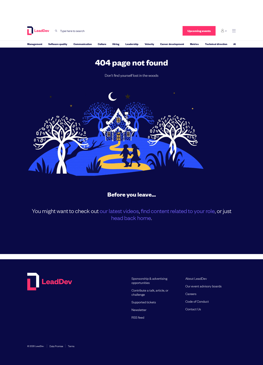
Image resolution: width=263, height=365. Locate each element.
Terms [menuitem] (71, 346)
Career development (172, 44)
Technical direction (216, 44)
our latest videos (119, 210)
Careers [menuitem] (190, 294)
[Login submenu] (224, 31)
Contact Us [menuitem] (193, 309)
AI (234, 44)
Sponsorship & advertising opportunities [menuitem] (149, 280)
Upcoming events (199, 31)
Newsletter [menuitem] (139, 310)
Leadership (131, 44)
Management (34, 44)
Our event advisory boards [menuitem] (203, 286)
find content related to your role (178, 210)
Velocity (149, 44)
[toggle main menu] (234, 30)
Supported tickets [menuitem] (144, 302)
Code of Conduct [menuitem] (197, 301)
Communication (82, 44)
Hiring (115, 44)
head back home (131, 217)
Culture (102, 44)
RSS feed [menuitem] (138, 317)
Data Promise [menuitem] (56, 346)
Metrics (194, 44)
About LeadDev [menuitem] (196, 278)
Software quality (57, 44)
